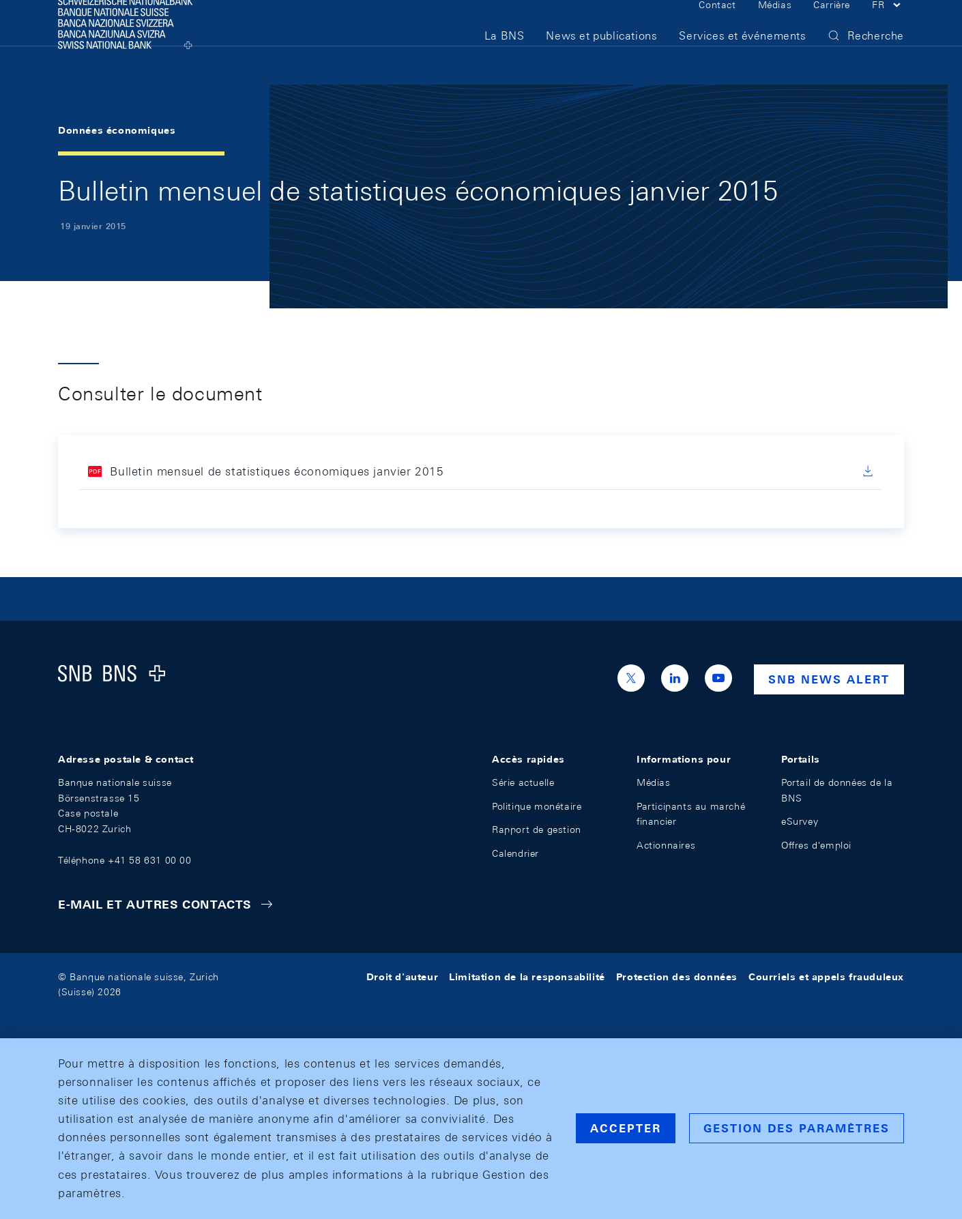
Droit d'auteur (402, 977)
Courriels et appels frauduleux (826, 977)
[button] (888, 25)
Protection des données (677, 977)
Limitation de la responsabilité (527, 977)
